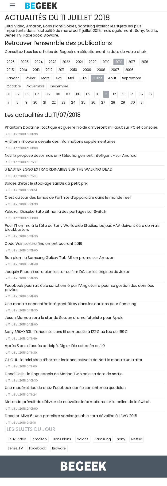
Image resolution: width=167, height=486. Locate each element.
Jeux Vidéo (17, 439)
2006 (129, 69)
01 (8, 94)
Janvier (13, 78)
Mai (71, 78)
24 (73, 102)
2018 (118, 62)
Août (112, 78)
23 (63, 102)
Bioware (59, 448)
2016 (144, 62)
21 (44, 102)
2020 (93, 62)
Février (30, 78)
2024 (39, 62)
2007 (115, 69)
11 (106, 94)
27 (103, 102)
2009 (87, 69)
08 (78, 94)
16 (150, 94)
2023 (52, 62)
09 (88, 94)
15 (141, 94)
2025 (24, 62)
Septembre (131, 78)
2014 (23, 69)
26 (93, 102)
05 (48, 94)
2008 (101, 69)
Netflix (136, 439)
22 (54, 102)
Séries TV (15, 448)
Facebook (37, 448)
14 (132, 94)
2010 (73, 69)
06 (58, 94)
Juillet (97, 78)
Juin (83, 78)
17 (8, 102)
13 (123, 94)
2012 (49, 69)
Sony (121, 439)
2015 (10, 69)
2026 (11, 62)
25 (83, 102)
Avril (58, 78)
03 (27, 94)
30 (133, 102)
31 (142, 102)
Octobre (14, 86)
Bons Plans (62, 439)
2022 (66, 62)
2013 (36, 69)
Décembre (59, 86)
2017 (131, 62)
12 (114, 94)
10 (97, 94)
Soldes (83, 439)
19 (25, 102)
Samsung (103, 439)
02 (17, 94)
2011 (61, 69)
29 (123, 102)
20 (35, 102)
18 (17, 102)
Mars (45, 78)
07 (68, 94)
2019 (105, 62)
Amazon (39, 439)
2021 (79, 62)
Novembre (36, 86)
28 (113, 102)
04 (37, 94)
